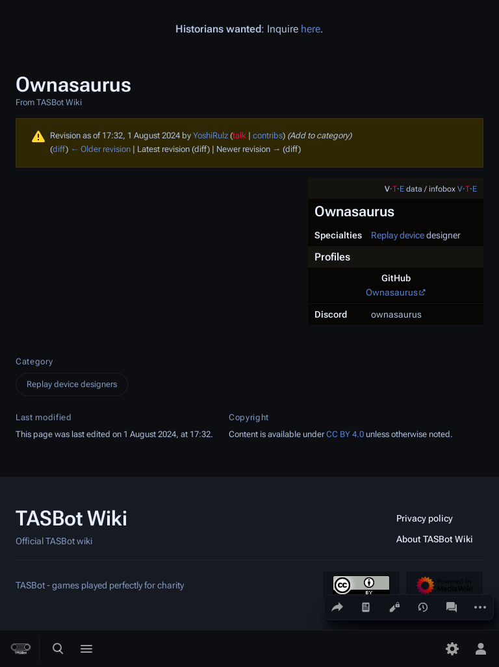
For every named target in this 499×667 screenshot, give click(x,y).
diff (59, 149)
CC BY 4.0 (345, 434)
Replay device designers (72, 384)
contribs (268, 135)
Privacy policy (424, 518)
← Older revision (100, 149)
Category (34, 361)
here (310, 29)
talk (239, 135)
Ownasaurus (392, 292)
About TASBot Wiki (434, 539)
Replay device (397, 235)
